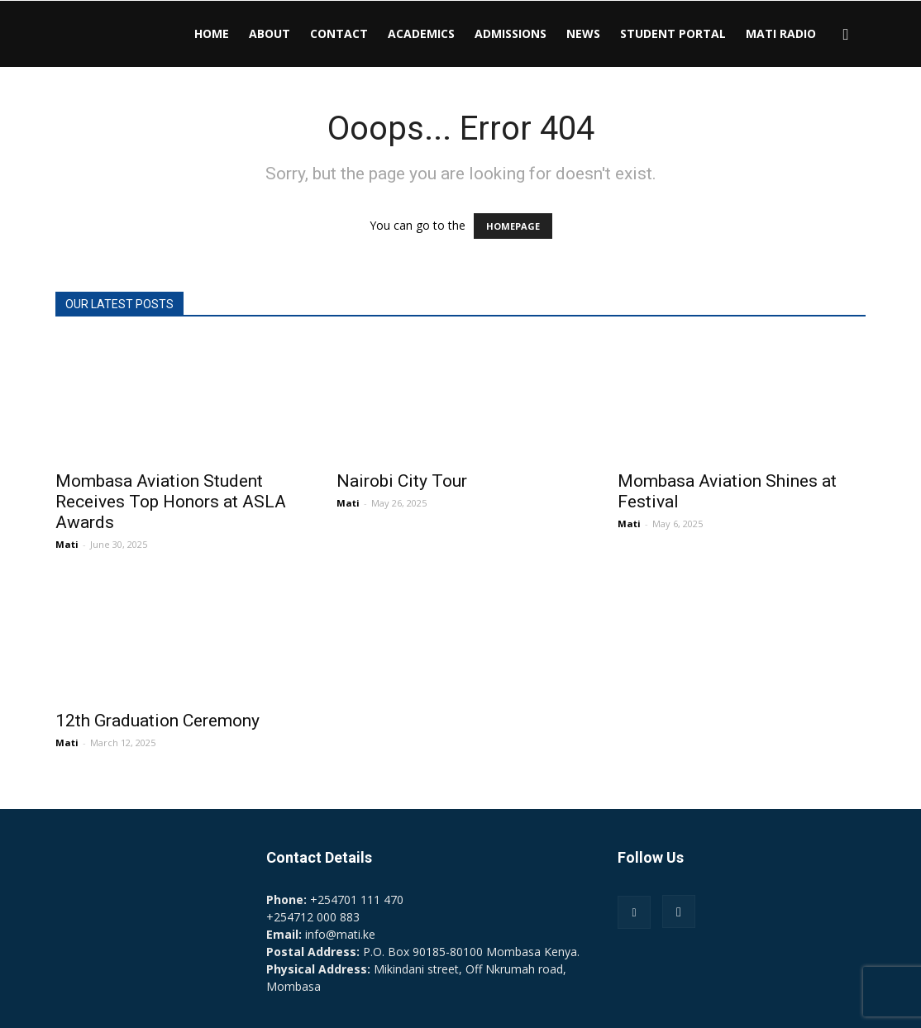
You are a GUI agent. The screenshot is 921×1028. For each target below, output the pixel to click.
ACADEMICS (421, 33)
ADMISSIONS (510, 33)
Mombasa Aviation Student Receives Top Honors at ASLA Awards (170, 501)
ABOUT (269, 33)
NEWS (583, 33)
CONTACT (339, 33)
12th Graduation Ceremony (157, 721)
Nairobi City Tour (401, 481)
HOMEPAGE (513, 226)
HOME (211, 33)
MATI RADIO (781, 33)
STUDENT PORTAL (673, 33)
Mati (67, 544)
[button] (846, 35)
